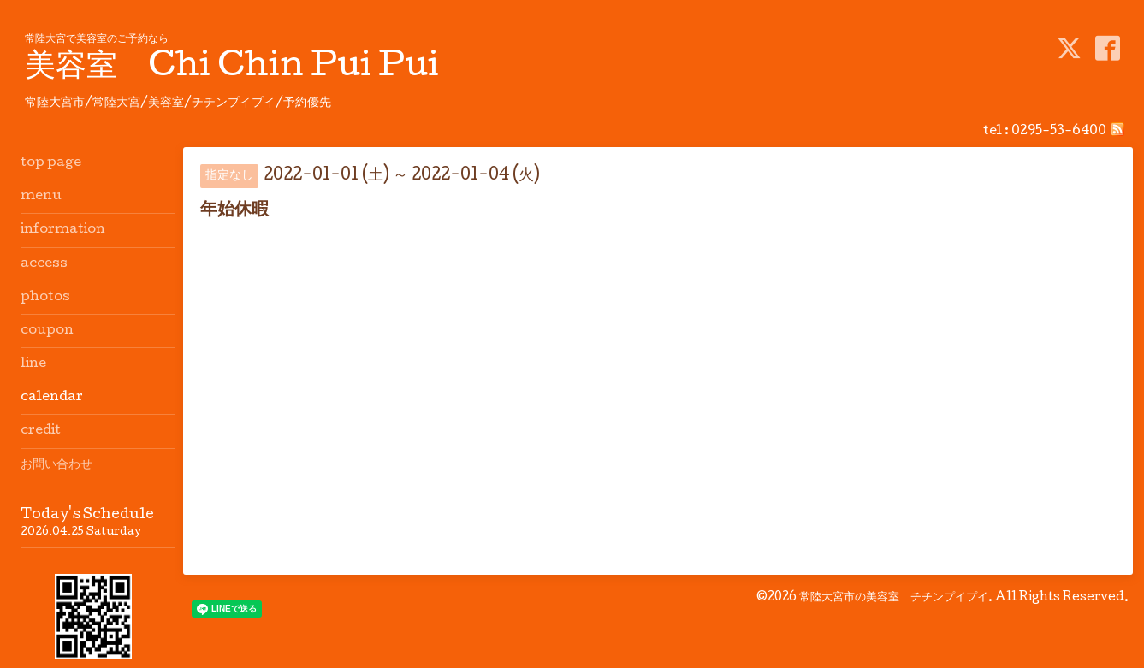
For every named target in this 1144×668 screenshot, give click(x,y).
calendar (52, 398)
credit (41, 431)
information (63, 230)
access (44, 264)
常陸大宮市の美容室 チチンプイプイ (893, 598)
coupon (47, 331)
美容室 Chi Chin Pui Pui (232, 68)
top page (51, 163)
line (33, 364)
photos (45, 297)
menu (41, 197)
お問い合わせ (56, 465)
